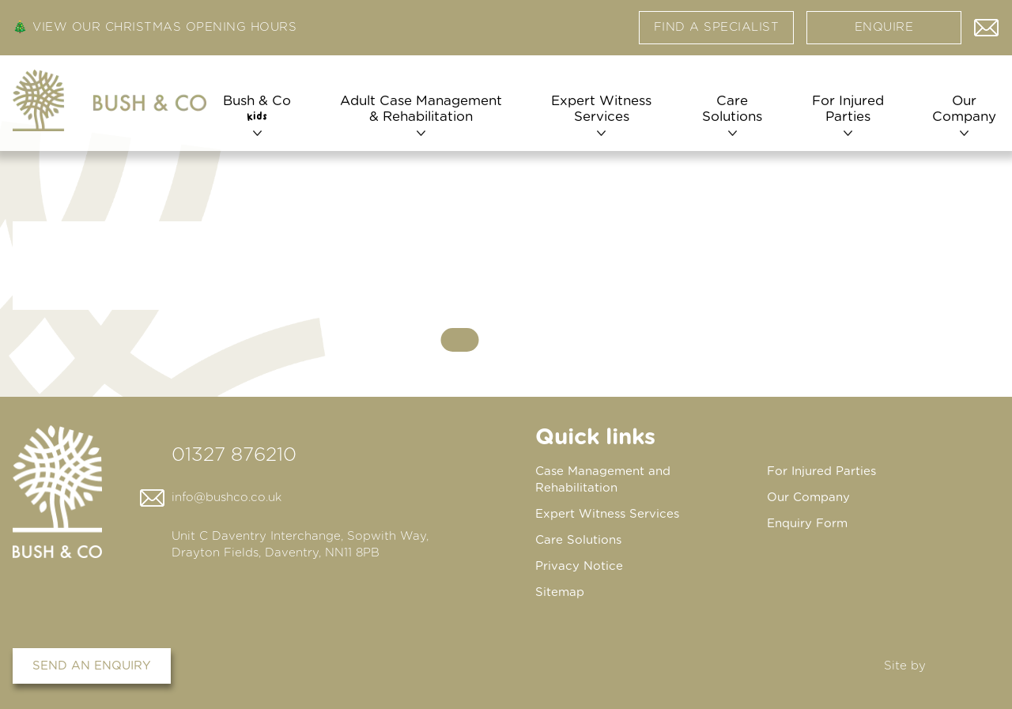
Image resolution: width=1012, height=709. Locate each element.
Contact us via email (986, 23)
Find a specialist (717, 27)
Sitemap (559, 592)
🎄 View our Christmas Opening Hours (154, 27)
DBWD (965, 666)
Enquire (884, 27)
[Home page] (109, 100)
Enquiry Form (807, 524)
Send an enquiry (91, 666)
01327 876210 (234, 455)
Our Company (964, 108)
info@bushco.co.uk (226, 497)
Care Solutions (732, 108)
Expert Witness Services (601, 108)
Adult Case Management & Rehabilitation (421, 108)
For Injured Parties (848, 108)
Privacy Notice (579, 566)
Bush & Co (257, 108)
